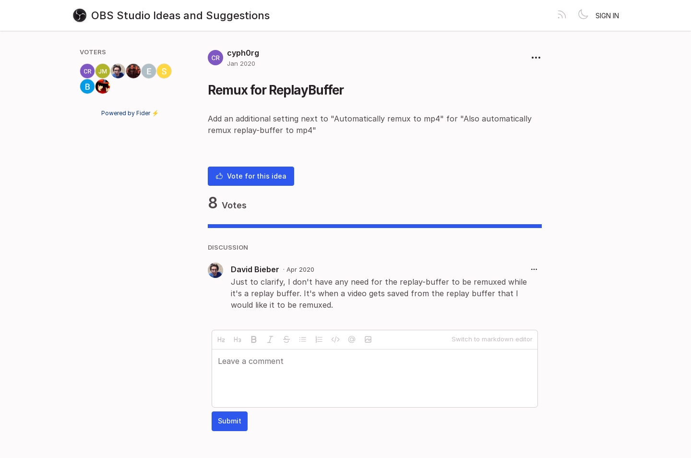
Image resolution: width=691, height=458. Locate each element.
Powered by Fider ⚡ (130, 113)
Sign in (607, 16)
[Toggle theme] (583, 15)
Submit (229, 421)
